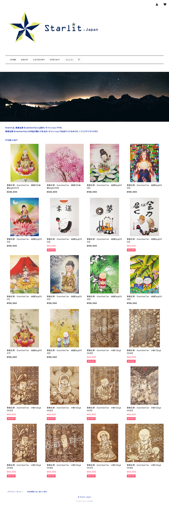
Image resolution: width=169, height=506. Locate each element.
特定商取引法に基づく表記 (37, 492)
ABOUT (24, 60)
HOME (13, 60)
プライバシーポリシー (15, 492)
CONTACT (55, 60)
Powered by (84, 501)
